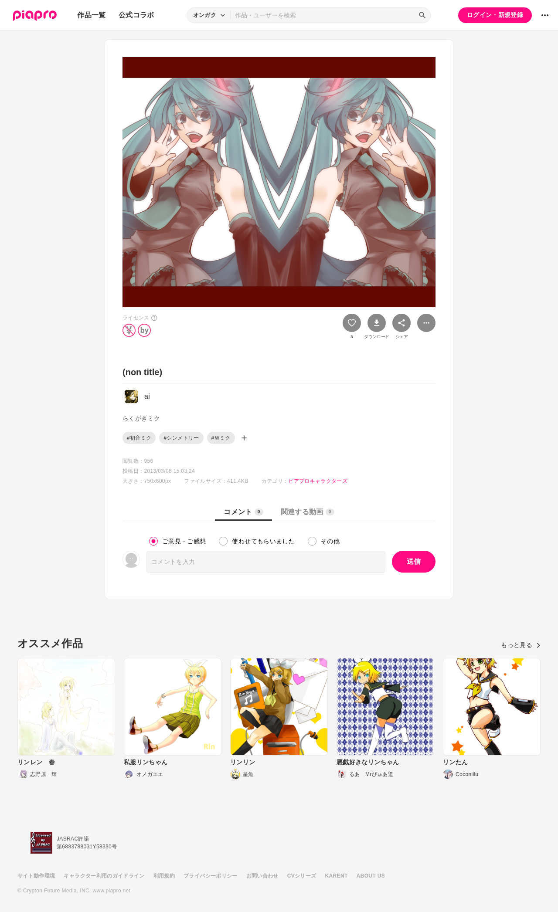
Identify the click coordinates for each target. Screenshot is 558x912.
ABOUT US (371, 876)
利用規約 (164, 876)
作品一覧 (91, 15)
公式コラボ (136, 15)
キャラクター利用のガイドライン (104, 876)
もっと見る (521, 644)
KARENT (336, 876)
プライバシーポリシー (211, 876)
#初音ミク (139, 438)
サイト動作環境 (36, 876)
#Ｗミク (221, 438)
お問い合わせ (262, 876)
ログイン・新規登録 (495, 14)
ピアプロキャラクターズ (317, 481)
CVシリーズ (301, 876)
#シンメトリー (181, 438)
